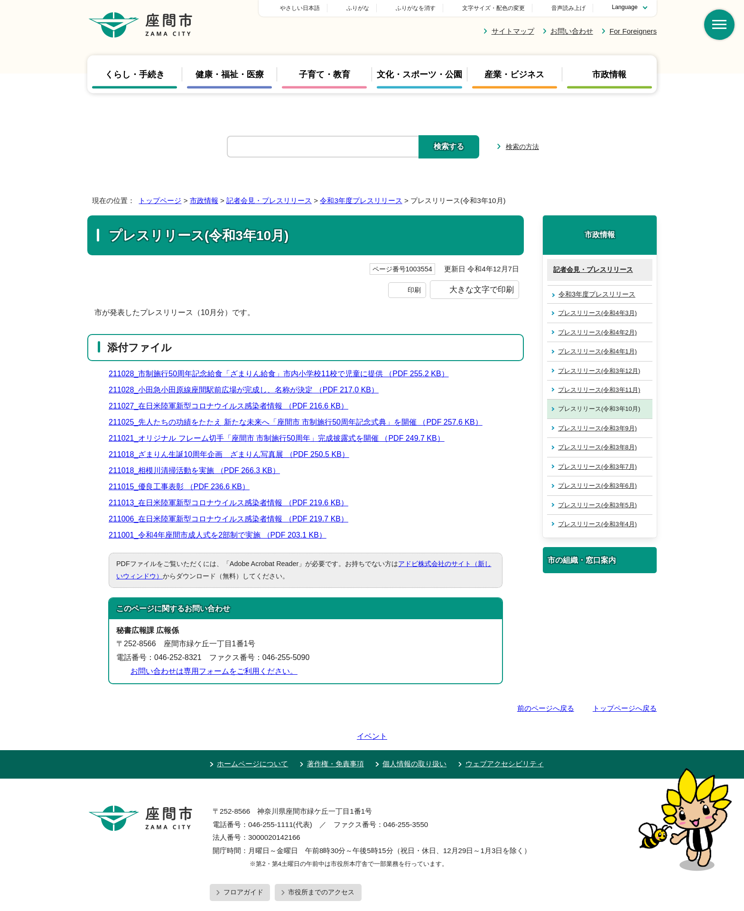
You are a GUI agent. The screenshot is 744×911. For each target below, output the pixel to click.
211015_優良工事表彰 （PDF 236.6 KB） (183, 487)
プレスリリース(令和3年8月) (597, 447)
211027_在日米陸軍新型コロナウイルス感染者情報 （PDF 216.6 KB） (232, 406)
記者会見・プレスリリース (269, 200)
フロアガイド (243, 865)
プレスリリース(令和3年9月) (597, 428)
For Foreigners (633, 31)
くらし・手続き (135, 74)
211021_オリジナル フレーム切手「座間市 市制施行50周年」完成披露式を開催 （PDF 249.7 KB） (281, 438)
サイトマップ (513, 31)
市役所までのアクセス (321, 865)
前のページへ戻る (545, 708)
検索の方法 (522, 146)
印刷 (414, 290)
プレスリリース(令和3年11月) (599, 389)
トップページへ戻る (625, 708)
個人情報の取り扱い (414, 737)
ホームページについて (252, 737)
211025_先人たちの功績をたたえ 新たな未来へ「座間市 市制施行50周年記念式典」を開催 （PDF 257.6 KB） (300, 422)
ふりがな (424, 8)
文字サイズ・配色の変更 (493, 8)
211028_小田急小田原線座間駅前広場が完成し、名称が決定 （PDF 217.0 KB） (248, 390)
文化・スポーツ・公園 (419, 74)
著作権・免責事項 (335, 737)
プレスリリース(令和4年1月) (597, 351)
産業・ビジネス (514, 74)
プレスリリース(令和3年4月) (597, 524)
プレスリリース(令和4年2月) (597, 332)
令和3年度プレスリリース (361, 200)
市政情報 (609, 74)
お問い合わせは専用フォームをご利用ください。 (214, 671)
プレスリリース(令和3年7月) (597, 466)
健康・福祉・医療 (229, 74)
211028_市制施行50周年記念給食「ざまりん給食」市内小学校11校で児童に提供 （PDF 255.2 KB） (283, 374)
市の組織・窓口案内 (582, 560)
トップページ (160, 200)
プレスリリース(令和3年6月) (597, 485)
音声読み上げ (568, 8)
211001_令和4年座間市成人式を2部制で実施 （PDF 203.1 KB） (222, 535)
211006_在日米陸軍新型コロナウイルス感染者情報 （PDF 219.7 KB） (232, 519)
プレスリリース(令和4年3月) (597, 312)
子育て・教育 (324, 74)
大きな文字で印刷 (481, 289)
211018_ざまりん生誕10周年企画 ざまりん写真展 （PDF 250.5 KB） (233, 454)
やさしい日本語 (366, 8)
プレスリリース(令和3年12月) (599, 370)
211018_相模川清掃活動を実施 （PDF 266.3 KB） (198, 470)
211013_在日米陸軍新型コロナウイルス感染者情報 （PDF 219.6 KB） (232, 503)
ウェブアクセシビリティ (504, 737)
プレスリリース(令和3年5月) (597, 505)
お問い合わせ (571, 31)
